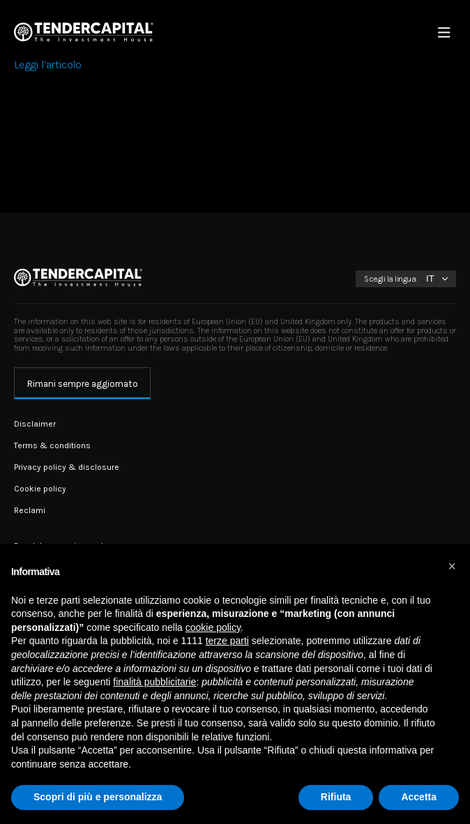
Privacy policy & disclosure (66, 467)
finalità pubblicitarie (154, 681)
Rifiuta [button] (336, 796)
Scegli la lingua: (391, 279)
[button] (452, 566)
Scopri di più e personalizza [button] (97, 796)
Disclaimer (35, 424)
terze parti (227, 640)
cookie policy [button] (213, 627)
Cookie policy (40, 489)
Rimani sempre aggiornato (82, 384)
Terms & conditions (52, 445)
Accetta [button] (419, 796)
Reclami (29, 510)
